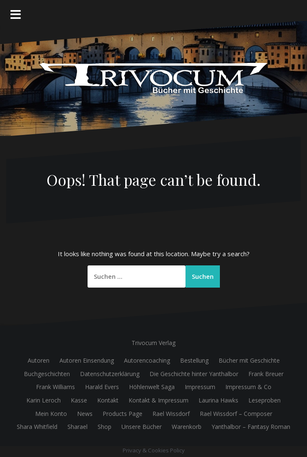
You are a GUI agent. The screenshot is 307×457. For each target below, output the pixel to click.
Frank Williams (55, 387)
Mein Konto (51, 414)
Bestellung (194, 360)
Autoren (38, 360)
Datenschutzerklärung (109, 374)
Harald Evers (102, 387)
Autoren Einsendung (86, 360)
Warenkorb (186, 427)
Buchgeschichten (47, 374)
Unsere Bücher (141, 427)
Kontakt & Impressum (158, 400)
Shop (104, 427)
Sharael (77, 427)
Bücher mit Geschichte (249, 360)
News (85, 414)
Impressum (200, 387)
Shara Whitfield (37, 427)
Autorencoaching (147, 360)
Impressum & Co (248, 387)
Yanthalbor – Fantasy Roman (251, 427)
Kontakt (108, 400)
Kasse (79, 400)
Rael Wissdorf (171, 414)
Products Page (122, 414)
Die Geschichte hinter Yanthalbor (194, 374)
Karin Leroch (43, 400)
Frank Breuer (266, 374)
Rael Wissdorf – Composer (236, 414)
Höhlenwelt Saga (152, 387)
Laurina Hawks (218, 400)
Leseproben (264, 400)
